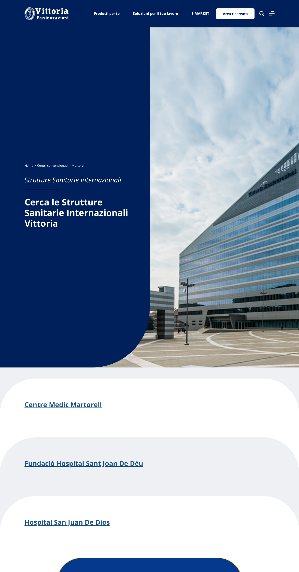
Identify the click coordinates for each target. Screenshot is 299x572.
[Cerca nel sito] (261, 14)
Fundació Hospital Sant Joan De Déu (84, 463)
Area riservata (235, 13)
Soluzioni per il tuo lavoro (155, 13)
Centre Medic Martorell (63, 405)
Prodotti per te (107, 13)
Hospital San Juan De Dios (67, 522)
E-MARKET (200, 13)
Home (29, 165)
